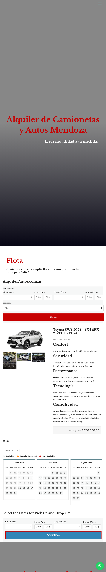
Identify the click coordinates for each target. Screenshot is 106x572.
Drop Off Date (60, 292)
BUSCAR (53, 317)
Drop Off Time (91, 292)
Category (7, 303)
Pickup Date (8, 292)
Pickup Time (39, 292)
